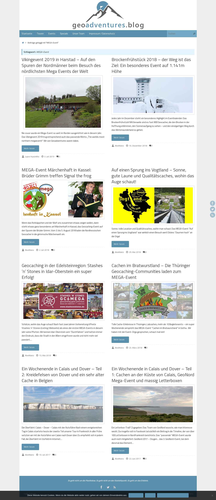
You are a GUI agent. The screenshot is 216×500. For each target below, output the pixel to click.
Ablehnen (150, 495)
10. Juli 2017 (44, 454)
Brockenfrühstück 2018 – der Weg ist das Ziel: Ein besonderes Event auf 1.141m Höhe (151, 65)
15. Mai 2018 (45, 355)
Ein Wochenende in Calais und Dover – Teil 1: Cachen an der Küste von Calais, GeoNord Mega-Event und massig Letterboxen (153, 374)
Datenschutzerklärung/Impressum (172, 495)
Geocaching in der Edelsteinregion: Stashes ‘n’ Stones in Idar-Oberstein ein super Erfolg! (62, 271)
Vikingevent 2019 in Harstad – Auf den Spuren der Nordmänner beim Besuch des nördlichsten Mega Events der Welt (61, 65)
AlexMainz (119, 145)
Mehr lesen (31, 148)
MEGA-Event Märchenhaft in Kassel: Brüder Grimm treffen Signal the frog (56, 172)
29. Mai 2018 (135, 252)
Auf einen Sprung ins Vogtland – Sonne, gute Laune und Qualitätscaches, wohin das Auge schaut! (153, 175)
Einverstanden (136, 495)
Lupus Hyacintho (32, 156)
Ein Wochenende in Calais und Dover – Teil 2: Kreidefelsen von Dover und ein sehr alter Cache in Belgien (63, 374)
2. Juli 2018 (44, 250)
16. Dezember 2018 (138, 145)
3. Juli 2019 (49, 156)
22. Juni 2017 (135, 458)
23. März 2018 (135, 347)
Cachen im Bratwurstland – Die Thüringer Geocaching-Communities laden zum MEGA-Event (151, 271)
